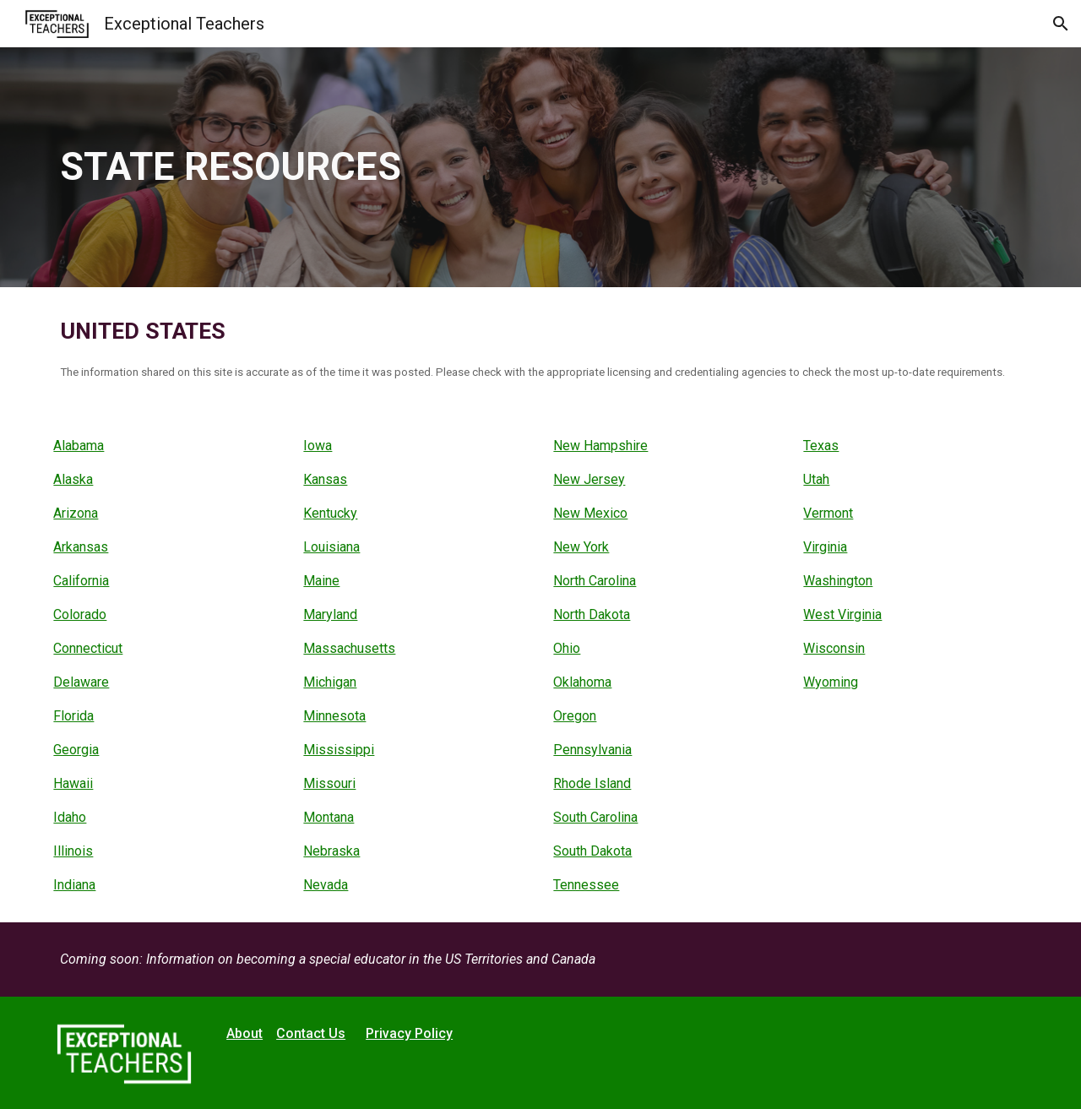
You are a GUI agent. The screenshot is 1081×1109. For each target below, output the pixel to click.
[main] (540, 167)
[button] (1060, 23)
